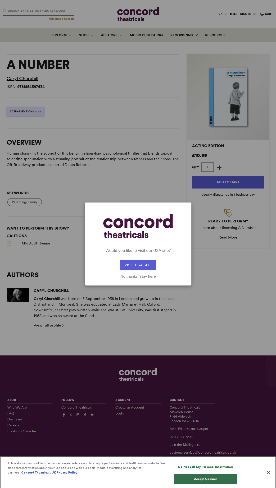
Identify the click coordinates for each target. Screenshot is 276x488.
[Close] (268, 477)
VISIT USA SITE (138, 265)
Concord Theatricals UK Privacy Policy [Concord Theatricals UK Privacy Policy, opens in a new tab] (49, 477)
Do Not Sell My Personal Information (205, 472)
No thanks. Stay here (138, 276)
